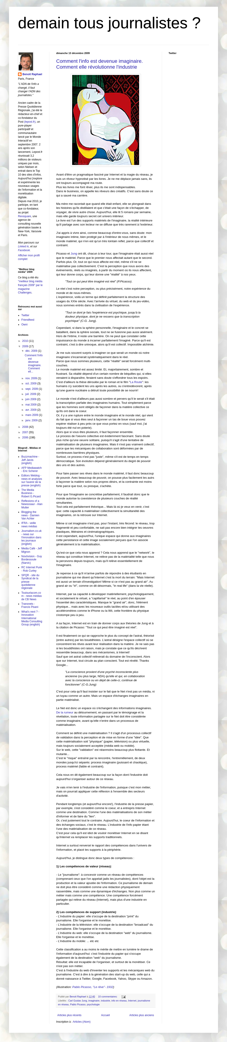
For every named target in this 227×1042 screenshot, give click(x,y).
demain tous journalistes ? (109, 23)
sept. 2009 (32, 388)
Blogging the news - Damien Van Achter (30, 515)
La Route (136, 382)
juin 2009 (31, 399)
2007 (25, 432)
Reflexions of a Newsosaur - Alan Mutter (31, 504)
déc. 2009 (31, 350)
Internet (132, 1000)
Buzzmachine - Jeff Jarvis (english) (30, 460)
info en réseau (119, 1000)
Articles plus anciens (141, 1015)
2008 (25, 427)
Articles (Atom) (82, 1021)
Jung (73, 253)
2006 (25, 437)
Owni (24, 324)
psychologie (93, 1004)
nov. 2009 (31, 378)
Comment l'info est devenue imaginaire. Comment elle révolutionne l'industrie (99, 64)
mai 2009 (31, 404)
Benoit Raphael (32, 74)
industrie (105, 1000)
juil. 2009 (31, 394)
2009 (25, 346)
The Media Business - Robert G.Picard (31, 493)
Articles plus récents (69, 1015)
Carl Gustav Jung (77, 1000)
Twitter (25, 315)
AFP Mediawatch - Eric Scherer (31, 469)
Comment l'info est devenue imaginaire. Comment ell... (34, 363)
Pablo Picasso (77, 1004)
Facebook (24, 250)
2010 (25, 341)
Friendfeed (27, 319)
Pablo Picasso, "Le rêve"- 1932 (92, 987)
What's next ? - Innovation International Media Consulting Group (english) (31, 618)
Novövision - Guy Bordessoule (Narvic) (31, 559)
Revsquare (24, 216)
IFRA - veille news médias (29, 524)
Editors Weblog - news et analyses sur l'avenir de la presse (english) (31, 480)
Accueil (105, 1015)
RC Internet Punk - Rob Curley (31, 569)
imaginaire (94, 1000)
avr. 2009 (31, 409)
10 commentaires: (108, 996)
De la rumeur (65, 712)
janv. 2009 (31, 420)
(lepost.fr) (30, 121)
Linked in (23, 246)
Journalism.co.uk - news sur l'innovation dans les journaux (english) (31, 537)
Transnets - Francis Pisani (29, 605)
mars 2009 (32, 415)
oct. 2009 (31, 383)
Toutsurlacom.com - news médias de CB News (31, 596)
